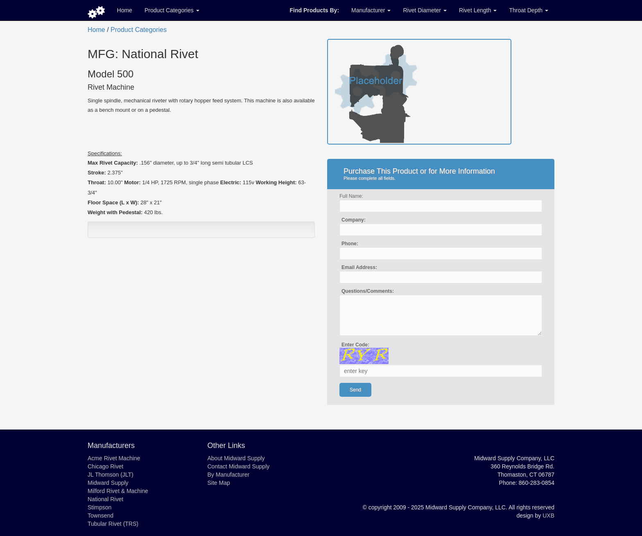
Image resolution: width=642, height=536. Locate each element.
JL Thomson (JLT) (110, 474)
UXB (548, 515)
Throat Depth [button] (528, 10)
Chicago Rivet (105, 466)
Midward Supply (108, 482)
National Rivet (105, 499)
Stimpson (99, 507)
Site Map (219, 482)
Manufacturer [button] (371, 10)
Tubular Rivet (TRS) (113, 523)
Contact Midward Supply (239, 466)
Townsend (100, 515)
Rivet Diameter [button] (424, 10)
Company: (353, 220)
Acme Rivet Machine (114, 458)
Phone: (349, 244)
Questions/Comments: (367, 291)
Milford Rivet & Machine (118, 491)
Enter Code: (355, 345)
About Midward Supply (236, 458)
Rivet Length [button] (478, 10)
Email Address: (359, 267)
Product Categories (139, 29)
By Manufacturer (229, 474)
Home (124, 10)
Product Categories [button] (172, 10)
